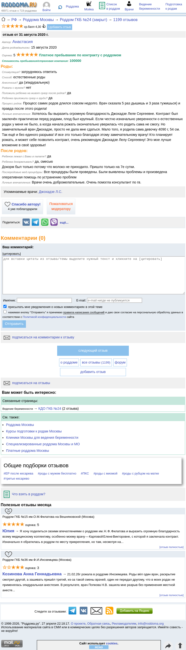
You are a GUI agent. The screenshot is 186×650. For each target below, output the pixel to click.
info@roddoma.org (151, 623)
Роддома (72, 6)
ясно (99, 647)
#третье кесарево (16, 478)
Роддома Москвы (20, 425)
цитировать (11, 254)
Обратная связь (98, 623)
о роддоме (69, 362)
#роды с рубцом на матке (140, 473)
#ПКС (85, 473)
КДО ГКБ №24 (49, 408)
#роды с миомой (105, 473)
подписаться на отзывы (27, 383)
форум (120, 362)
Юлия (8, 530)
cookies (112, 643)
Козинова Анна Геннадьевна (32, 573)
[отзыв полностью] (172, 546)
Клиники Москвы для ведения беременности (42, 437)
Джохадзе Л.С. (50, 192)
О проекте (78, 623)
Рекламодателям (124, 623)
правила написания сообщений (83, 312)
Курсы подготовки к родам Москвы (34, 431)
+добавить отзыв (59, 27)
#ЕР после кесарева (18, 473)
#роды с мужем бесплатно (57, 473)
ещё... (64, 222)
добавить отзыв (93, 372)
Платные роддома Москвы (27, 451)
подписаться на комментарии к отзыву (39, 337)
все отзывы (96, 362)
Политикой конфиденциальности (44, 316)
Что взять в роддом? (24, 494)
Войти (46, 10)
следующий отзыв (93, 350)
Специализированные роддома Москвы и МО (43, 444)
